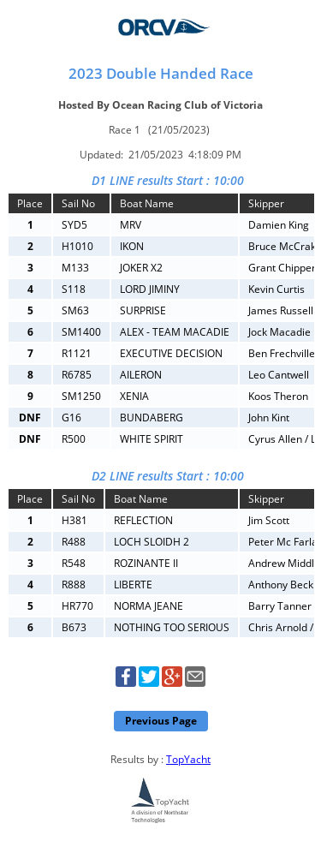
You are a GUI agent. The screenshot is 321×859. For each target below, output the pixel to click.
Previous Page (160, 720)
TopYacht (188, 759)
